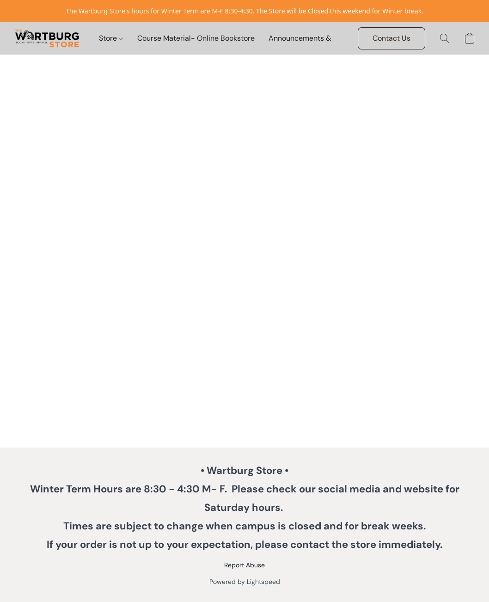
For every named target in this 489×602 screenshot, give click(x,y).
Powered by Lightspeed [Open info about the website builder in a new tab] (244, 581)
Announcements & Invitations (318, 38)
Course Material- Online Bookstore (196, 38)
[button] (47, 38)
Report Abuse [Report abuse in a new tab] (244, 565)
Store (111, 38)
